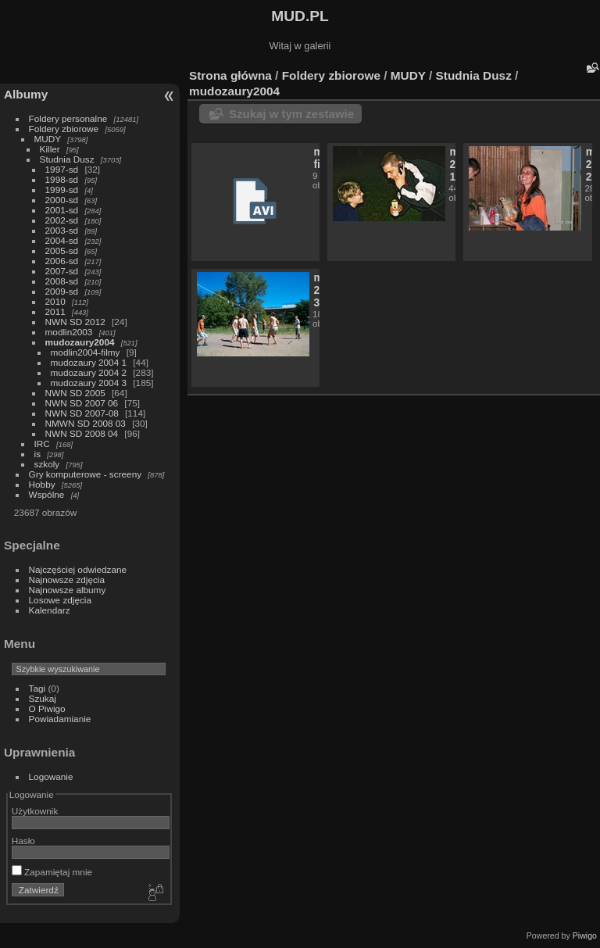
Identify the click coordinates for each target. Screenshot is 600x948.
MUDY (47, 139)
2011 (55, 311)
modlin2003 (69, 332)
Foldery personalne (68, 118)
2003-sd (62, 230)
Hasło (23, 840)
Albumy (26, 94)
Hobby (42, 484)
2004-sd (62, 240)
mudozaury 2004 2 (89, 372)
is (37, 454)
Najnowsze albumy (67, 590)
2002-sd (62, 220)
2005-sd (62, 250)
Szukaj (42, 698)
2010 (55, 301)
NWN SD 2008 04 (82, 433)
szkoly (47, 464)
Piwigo (585, 935)
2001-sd (62, 210)
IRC (42, 443)
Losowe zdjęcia (60, 600)
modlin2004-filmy (85, 352)
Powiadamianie (60, 719)
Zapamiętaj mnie (52, 872)
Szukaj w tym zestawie (291, 113)
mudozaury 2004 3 (89, 382)
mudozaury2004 (80, 342)
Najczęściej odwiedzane (78, 569)
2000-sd (62, 200)
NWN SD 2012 (75, 322)
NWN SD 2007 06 (82, 403)
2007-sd (62, 271)
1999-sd (62, 189)
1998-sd (62, 179)
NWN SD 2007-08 (82, 413)
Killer (50, 149)
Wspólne (47, 494)
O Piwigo (47, 708)
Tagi (37, 688)
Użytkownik (35, 811)
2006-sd (62, 261)
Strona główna (230, 75)
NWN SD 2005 (75, 393)
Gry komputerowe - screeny (85, 474)
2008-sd (62, 281)
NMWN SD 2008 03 (85, 423)
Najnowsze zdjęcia (67, 579)
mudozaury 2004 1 (89, 362)
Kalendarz (49, 610)
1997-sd (62, 169)
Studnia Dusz (67, 159)
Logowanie (51, 776)
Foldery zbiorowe (64, 128)
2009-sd (62, 291)
